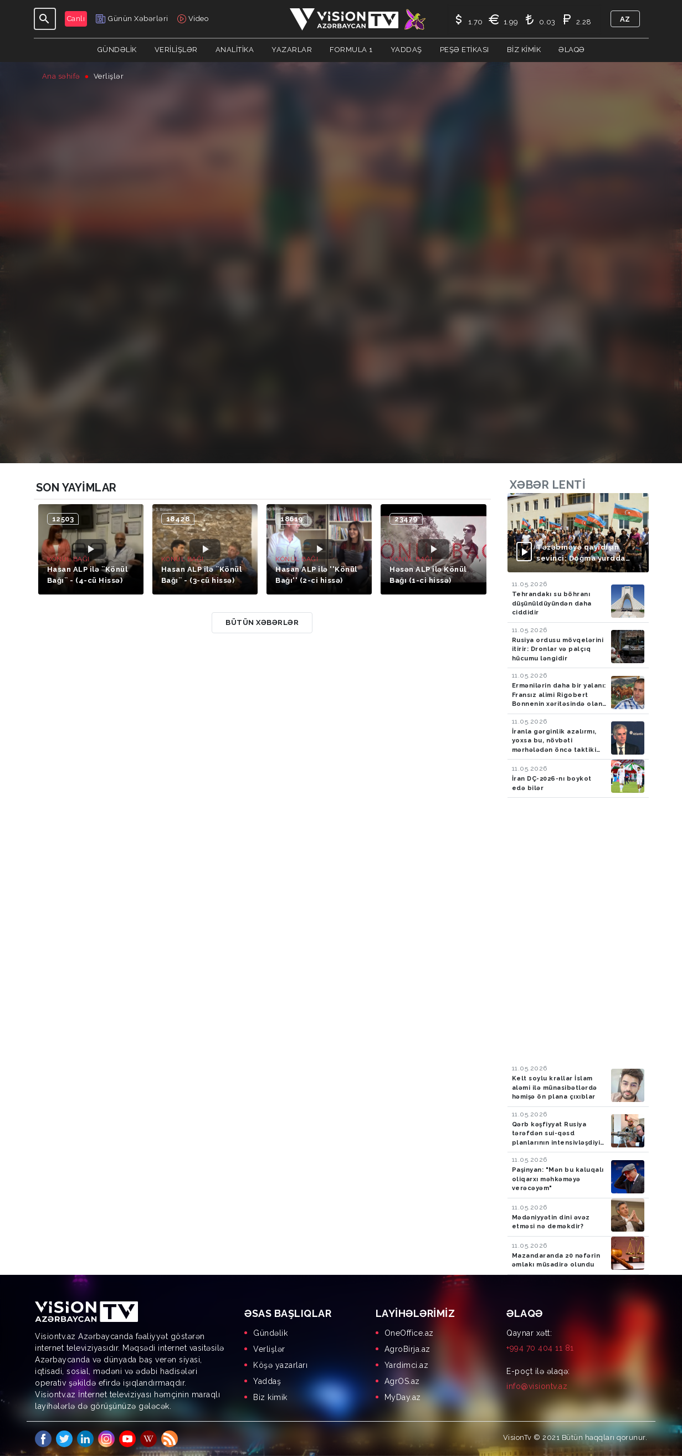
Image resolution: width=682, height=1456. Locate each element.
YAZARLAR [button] (291, 49)
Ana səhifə (61, 76)
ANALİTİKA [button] (235, 49)
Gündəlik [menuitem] (270, 1333)
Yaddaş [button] (406, 49)
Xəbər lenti (548, 484)
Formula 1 (351, 49)
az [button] (625, 19)
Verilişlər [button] (176, 49)
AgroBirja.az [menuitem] (407, 1349)
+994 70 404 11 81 (540, 1348)
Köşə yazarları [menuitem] (280, 1365)
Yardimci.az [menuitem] (406, 1365)
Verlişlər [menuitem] (269, 1349)
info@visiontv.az (536, 1386)
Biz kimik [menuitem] (270, 1397)
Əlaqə (571, 49)
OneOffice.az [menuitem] (409, 1333)
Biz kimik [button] (524, 49)
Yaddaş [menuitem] (267, 1381)
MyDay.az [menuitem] (402, 1397)
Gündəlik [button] (117, 49)
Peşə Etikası (464, 49)
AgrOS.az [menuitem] (402, 1381)
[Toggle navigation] (45, 19)
